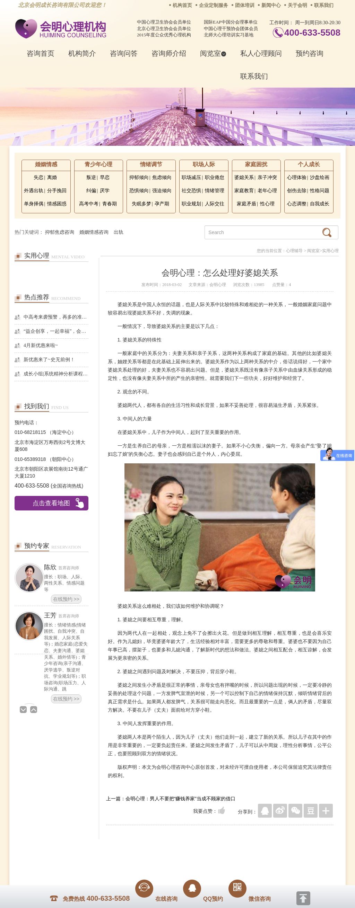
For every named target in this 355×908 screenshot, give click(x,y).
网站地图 (220, 849)
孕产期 (162, 203)
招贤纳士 (163, 849)
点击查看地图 (51, 503)
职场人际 (204, 164)
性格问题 (319, 190)
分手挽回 (57, 190)
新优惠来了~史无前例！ (49, 359)
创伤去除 (296, 190)
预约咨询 (309, 53)
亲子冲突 (267, 177)
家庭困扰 (256, 164)
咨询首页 (40, 53)
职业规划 (191, 203)
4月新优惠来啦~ (41, 345)
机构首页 (182, 5)
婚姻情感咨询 (94, 232)
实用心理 (330, 250)
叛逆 (91, 177)
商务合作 (135, 849)
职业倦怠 (214, 177)
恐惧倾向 (139, 190)
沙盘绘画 (319, 177)
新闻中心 (271, 5)
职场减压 (191, 177)
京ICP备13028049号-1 (203, 859)
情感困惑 (57, 203)
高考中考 (88, 203)
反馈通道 (191, 849)
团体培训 (244, 5)
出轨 (118, 232)
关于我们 (107, 849)
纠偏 (91, 190)
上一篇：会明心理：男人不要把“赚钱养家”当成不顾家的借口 (170, 798)
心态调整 (296, 203)
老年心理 (267, 190)
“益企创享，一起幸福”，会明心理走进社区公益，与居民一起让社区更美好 (56, 331)
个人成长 (309, 164)
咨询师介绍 (168, 53)
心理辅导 (294, 250)
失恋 (38, 177)
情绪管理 (214, 190)
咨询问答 (124, 53)
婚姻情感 (46, 164)
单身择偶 (33, 203)
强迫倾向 (162, 190)
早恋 (105, 177)
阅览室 (213, 53)
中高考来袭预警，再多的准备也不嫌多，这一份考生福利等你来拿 (56, 317)
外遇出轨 (33, 190)
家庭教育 (244, 190)
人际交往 (214, 203)
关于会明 (297, 5)
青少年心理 (98, 164)
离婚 (52, 177)
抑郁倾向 (139, 177)
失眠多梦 (141, 203)
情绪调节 (151, 164)
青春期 (109, 203)
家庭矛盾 (246, 203)
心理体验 (296, 177)
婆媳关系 (244, 177)
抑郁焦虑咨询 (59, 232)
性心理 (267, 203)
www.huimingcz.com (173, 865)
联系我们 (324, 5)
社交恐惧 (191, 190)
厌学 (105, 190)
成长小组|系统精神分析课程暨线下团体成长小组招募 (56, 373)
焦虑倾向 (162, 177)
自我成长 (319, 203)
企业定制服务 (213, 5)
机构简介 (82, 53)
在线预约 (66, 599)
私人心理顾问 (261, 53)
